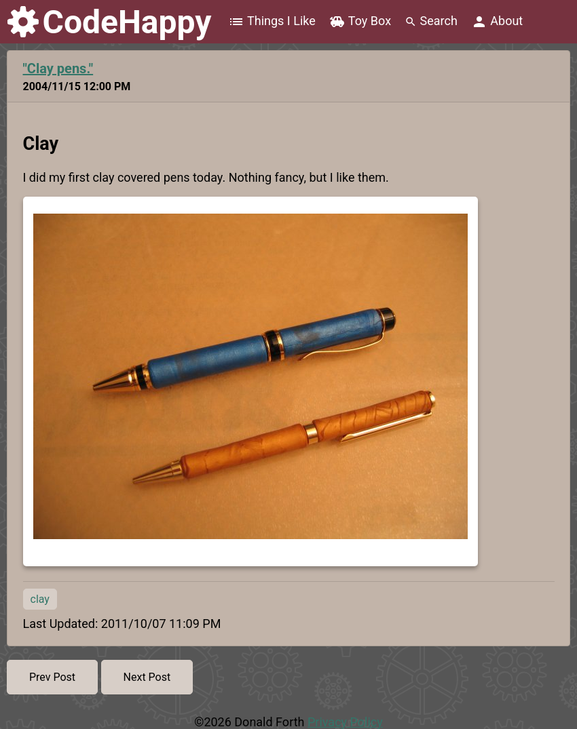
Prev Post (52, 677)
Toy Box (360, 22)
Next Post (147, 677)
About (497, 22)
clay (40, 599)
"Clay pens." (58, 68)
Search (431, 21)
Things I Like (272, 22)
